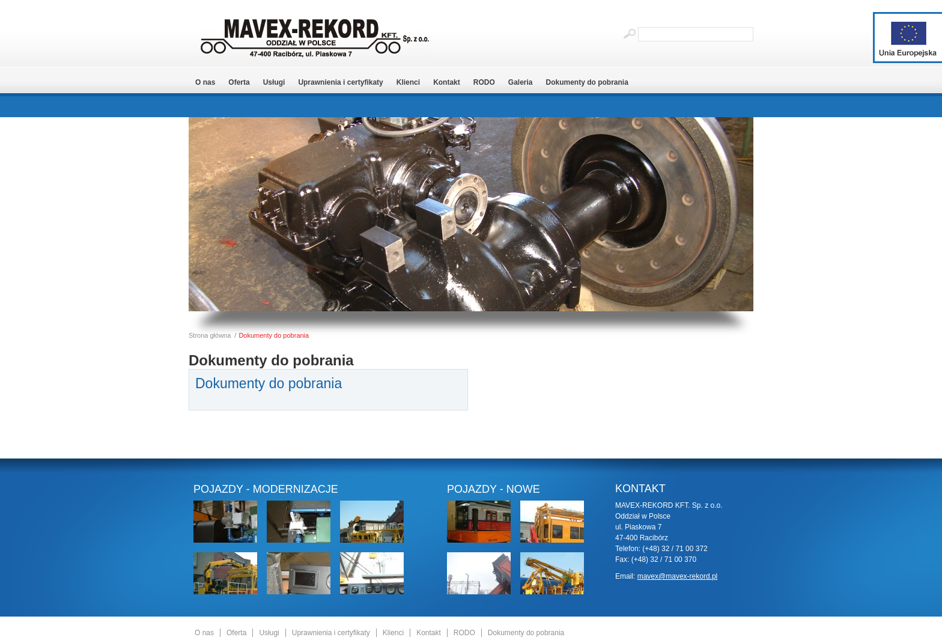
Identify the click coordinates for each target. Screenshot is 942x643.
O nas (205, 82)
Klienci (408, 82)
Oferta (238, 82)
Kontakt (446, 82)
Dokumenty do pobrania (587, 82)
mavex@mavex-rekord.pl (677, 576)
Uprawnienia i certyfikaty (340, 82)
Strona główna (210, 335)
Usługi (274, 82)
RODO (484, 82)
